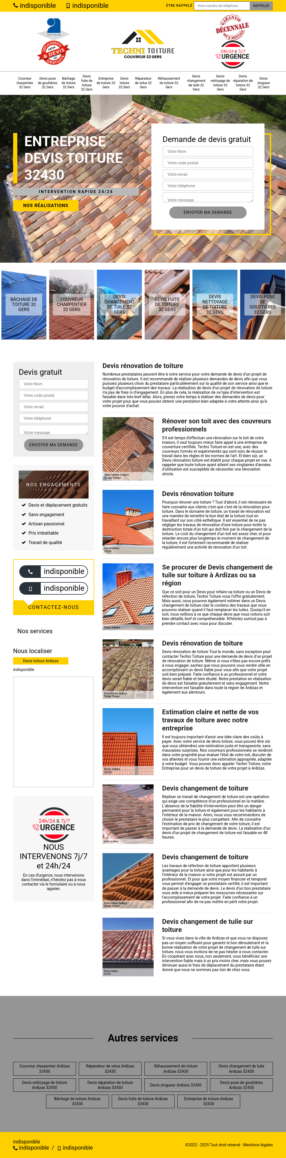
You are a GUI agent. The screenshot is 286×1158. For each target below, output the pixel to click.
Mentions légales (258, 1145)
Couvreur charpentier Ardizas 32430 (44, 1068)
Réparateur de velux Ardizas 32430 (110, 1068)
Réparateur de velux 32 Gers (143, 83)
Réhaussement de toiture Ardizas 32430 (175, 1068)
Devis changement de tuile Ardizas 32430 (241, 1068)
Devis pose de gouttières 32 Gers (47, 83)
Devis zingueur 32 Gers (263, 83)
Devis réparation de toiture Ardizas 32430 (110, 1085)
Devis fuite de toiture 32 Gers (86, 82)
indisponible (34, 6)
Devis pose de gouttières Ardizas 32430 (241, 1085)
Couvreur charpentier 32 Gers (24, 83)
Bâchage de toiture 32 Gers (68, 83)
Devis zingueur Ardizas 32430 (175, 1085)
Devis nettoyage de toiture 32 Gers (220, 82)
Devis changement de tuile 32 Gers (196, 82)
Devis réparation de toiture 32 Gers (243, 82)
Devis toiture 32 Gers (124, 83)
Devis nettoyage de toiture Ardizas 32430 (44, 1085)
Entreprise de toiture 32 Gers (106, 83)
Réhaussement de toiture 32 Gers (169, 83)
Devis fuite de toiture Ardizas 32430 (143, 1101)
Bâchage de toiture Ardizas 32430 (77, 1101)
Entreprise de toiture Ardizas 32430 (208, 1101)
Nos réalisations (45, 205)
